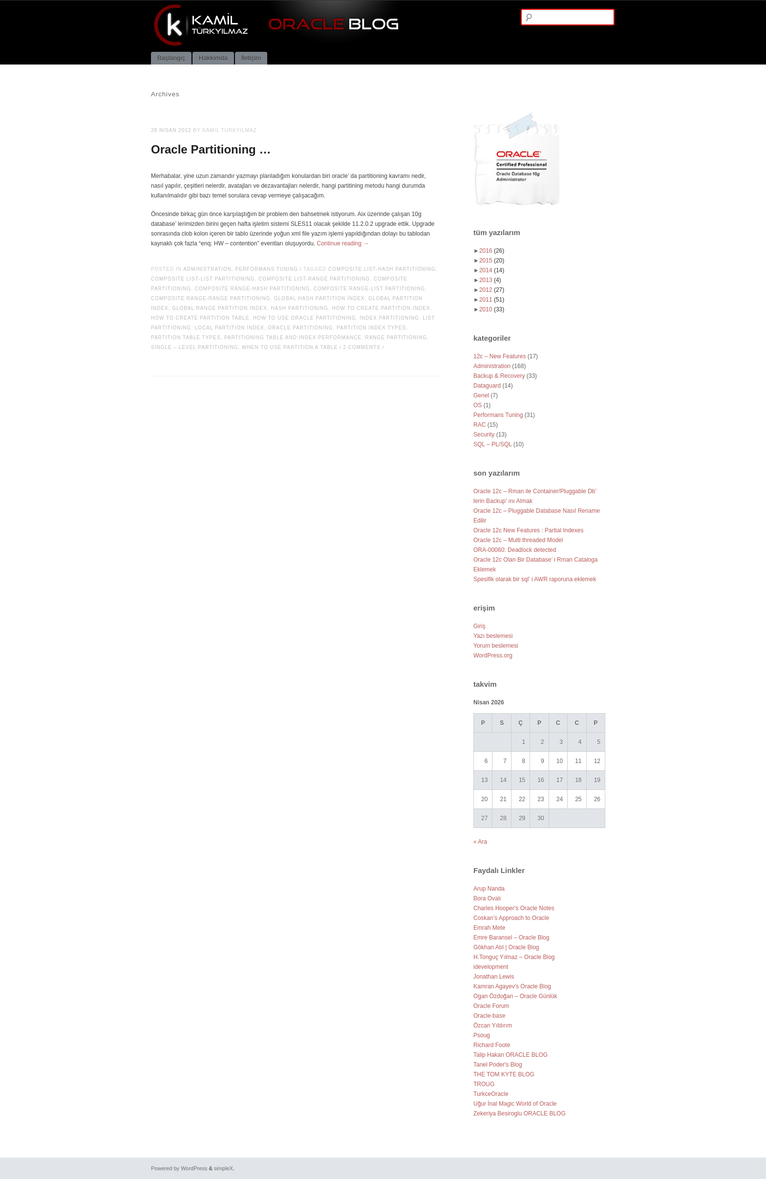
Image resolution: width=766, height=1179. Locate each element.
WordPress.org (492, 655)
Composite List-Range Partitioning (314, 279)
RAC (479, 424)
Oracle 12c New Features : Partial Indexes (528, 530)
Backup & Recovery (499, 375)
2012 (491, 289)
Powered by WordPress (179, 1168)
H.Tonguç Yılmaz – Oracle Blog (514, 957)
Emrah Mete (489, 927)
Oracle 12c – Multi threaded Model (518, 540)
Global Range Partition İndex (219, 308)
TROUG (483, 1084)
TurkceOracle (491, 1094)
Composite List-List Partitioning (203, 279)
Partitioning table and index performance (293, 337)
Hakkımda (213, 58)
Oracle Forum (491, 1006)
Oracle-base (489, 1015)
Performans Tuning (266, 269)
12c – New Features (499, 356)
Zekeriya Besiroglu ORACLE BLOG (519, 1113)
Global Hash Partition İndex (319, 298)
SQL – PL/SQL (492, 444)
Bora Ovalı (487, 898)
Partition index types (371, 327)
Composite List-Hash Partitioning (381, 269)
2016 (491, 250)
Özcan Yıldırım (492, 1025)
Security (483, 434)
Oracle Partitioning (300, 327)
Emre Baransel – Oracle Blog (511, 937)
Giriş (479, 626)
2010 (491, 309)
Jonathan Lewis (493, 976)
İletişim (251, 58)
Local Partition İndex (229, 327)
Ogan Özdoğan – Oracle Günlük (515, 996)
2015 (491, 260)
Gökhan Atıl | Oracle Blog (506, 947)
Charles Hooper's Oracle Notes (513, 908)
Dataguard (487, 385)
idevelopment (490, 966)
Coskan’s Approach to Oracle (511, 918)
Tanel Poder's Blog (497, 1064)
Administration (207, 269)
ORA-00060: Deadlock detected (514, 549)
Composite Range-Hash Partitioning (252, 288)
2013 (490, 280)
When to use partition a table (290, 347)
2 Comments (362, 347)
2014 (491, 270)
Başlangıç (171, 58)
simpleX (223, 1168)
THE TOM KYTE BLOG (503, 1074)
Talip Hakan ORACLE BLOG (510, 1054)
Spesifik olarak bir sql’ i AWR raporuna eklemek (534, 579)
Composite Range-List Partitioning (370, 288)
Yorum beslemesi (495, 645)
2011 (491, 299)
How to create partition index (381, 308)
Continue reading (343, 243)
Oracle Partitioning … (211, 149)
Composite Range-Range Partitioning (210, 298)
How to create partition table (200, 318)
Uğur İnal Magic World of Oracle (515, 1103)
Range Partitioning (396, 337)
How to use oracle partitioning (304, 318)
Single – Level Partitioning (194, 347)
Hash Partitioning (299, 308)
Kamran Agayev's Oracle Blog (512, 986)
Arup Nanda (489, 888)
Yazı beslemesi (492, 636)
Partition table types (185, 337)
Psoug (481, 1035)
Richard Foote (491, 1045)
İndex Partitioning (389, 318)
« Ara (480, 841)
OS (477, 405)
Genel (481, 395)
